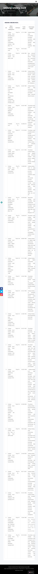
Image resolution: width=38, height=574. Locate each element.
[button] (1, 202)
